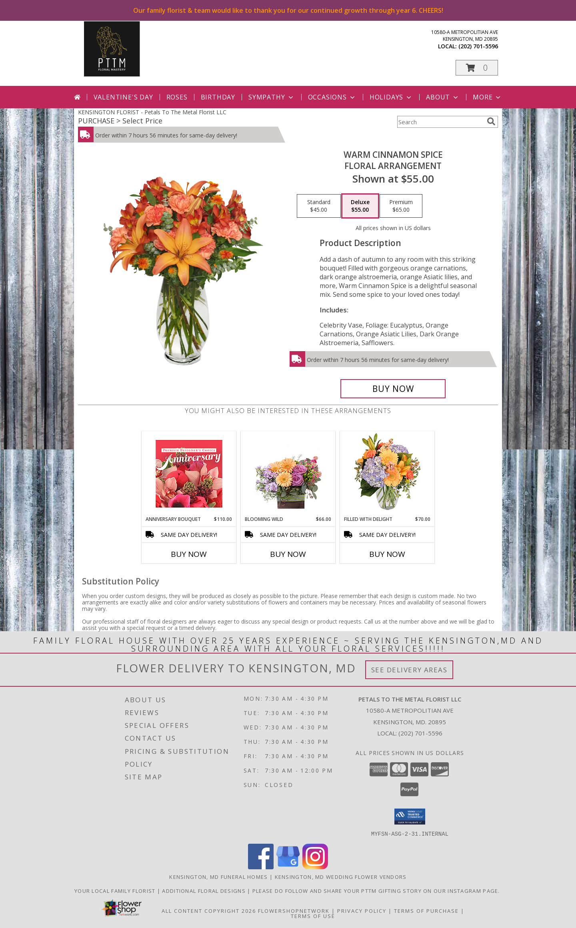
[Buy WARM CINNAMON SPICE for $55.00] (393, 388)
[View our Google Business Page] (288, 866)
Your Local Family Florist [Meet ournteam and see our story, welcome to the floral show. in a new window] (115, 890)
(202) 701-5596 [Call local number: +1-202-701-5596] (478, 46)
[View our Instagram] (315, 866)
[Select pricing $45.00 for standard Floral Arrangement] (318, 206)
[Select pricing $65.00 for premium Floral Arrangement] (401, 206)
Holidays (391, 97)
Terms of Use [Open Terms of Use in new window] (313, 915)
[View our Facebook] (261, 866)
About (443, 97)
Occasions (332, 97)
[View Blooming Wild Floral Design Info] (288, 473)
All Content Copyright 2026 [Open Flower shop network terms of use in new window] (209, 910)
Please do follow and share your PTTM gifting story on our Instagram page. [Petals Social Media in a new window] (377, 890)
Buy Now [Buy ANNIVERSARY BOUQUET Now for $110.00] (189, 554)
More (487, 97)
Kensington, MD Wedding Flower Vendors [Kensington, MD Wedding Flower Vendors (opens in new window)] (341, 876)
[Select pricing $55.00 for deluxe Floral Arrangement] (360, 206)
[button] (477, 68)
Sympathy (271, 97)
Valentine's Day (123, 97)
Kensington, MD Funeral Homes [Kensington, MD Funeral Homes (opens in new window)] (218, 876)
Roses (177, 97)
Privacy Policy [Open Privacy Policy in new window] (361, 910)
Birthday (218, 97)
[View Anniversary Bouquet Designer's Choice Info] (189, 473)
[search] (491, 121)
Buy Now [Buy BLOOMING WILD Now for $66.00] (288, 554)
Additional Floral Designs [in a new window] (204, 890)
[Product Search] (440, 121)
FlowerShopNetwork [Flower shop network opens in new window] (294, 910)
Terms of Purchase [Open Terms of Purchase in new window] (426, 910)
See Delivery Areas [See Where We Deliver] (409, 669)
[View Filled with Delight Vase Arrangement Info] (387, 473)
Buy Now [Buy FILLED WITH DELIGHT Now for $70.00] (387, 554)
